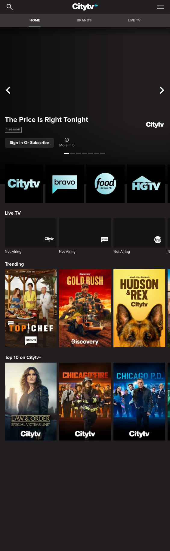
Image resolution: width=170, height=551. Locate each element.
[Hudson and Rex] (139, 308)
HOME (34, 20)
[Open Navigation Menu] (160, 7)
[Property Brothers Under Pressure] (146, 492)
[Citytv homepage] (24, 184)
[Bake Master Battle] (24, 492)
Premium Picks (21, 531)
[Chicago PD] (139, 401)
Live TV (13, 213)
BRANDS (84, 20)
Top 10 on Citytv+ (23, 357)
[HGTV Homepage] (146, 184)
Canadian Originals (25, 458)
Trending (14, 264)
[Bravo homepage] (64, 184)
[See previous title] (8, 90)
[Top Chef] (31, 308)
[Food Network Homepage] (105, 184)
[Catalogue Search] (9, 7)
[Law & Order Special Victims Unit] (31, 401)
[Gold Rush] (85, 308)
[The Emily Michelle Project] (105, 492)
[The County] (64, 492)
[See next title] (162, 90)
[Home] (85, 7)
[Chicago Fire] (85, 401)
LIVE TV (134, 20)
